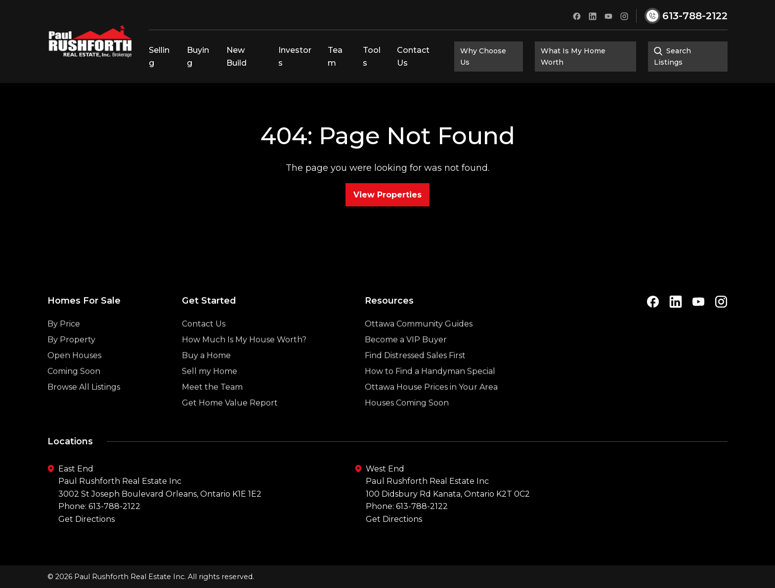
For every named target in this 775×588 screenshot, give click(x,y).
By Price (63, 343)
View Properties (387, 194)
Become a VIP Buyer (406, 359)
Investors (294, 56)
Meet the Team (212, 406)
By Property (71, 359)
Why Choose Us (483, 56)
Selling (159, 56)
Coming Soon (73, 390)
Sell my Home (209, 390)
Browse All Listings (83, 406)
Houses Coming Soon (407, 422)
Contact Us (413, 56)
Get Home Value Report (230, 422)
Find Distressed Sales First (415, 375)
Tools (372, 56)
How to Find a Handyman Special (430, 390)
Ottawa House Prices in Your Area (431, 406)
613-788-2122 (114, 506)
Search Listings (672, 56)
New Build (236, 56)
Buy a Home (206, 375)
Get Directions (86, 519)
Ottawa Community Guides (419, 343)
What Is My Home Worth (573, 56)
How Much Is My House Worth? (244, 359)
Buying (198, 56)
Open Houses (74, 375)
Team (335, 56)
